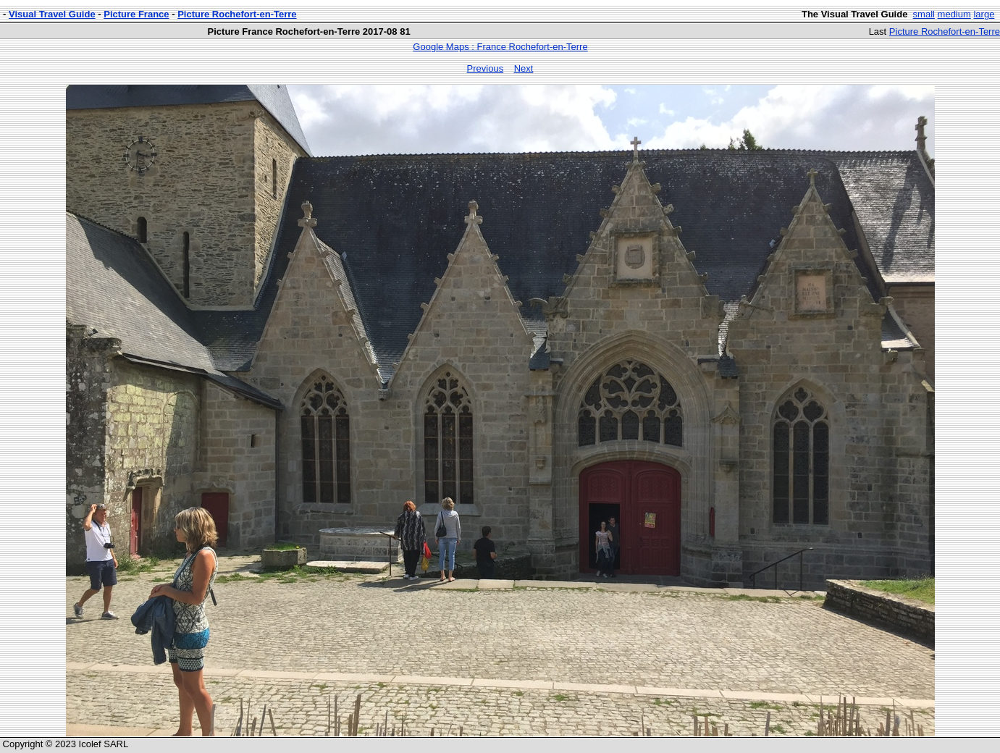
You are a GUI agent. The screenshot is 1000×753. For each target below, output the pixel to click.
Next (524, 68)
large (983, 14)
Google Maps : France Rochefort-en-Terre (500, 46)
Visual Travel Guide (52, 14)
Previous (485, 68)
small (924, 14)
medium (954, 14)
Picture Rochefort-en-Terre (236, 14)
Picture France (136, 14)
